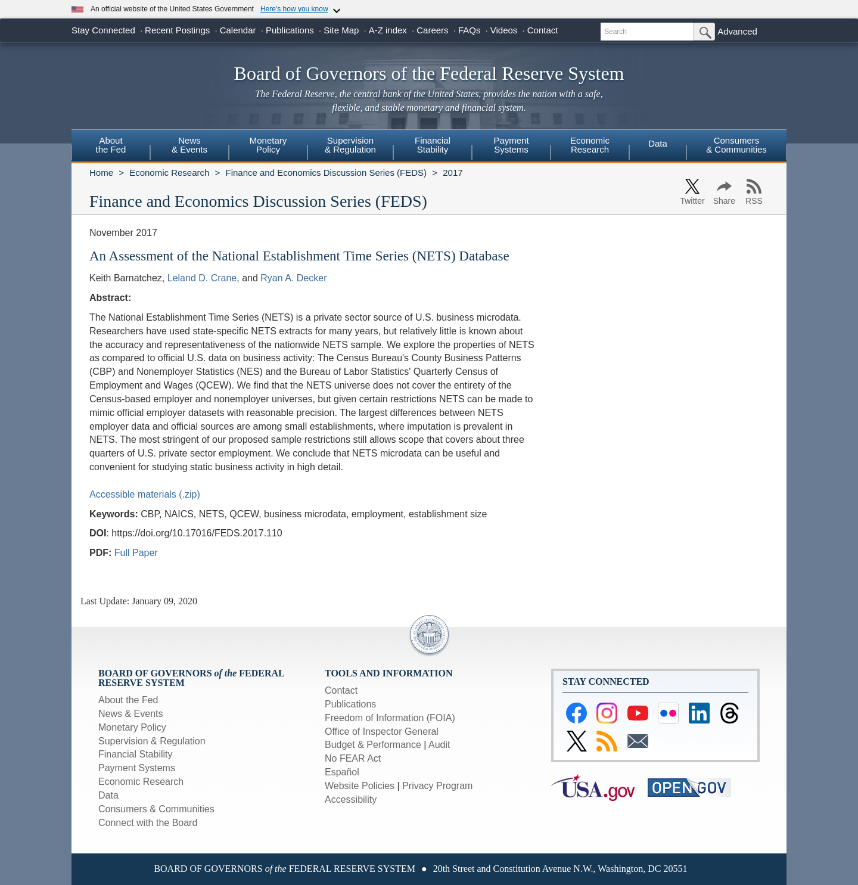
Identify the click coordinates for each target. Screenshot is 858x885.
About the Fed (128, 700)
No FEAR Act (353, 758)
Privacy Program (437, 786)
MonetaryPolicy (268, 144)
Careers (432, 30)
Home (101, 172)
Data (657, 143)
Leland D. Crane (202, 278)
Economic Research (169, 172)
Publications (290, 30)
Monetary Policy (132, 727)
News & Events (130, 714)
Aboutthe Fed (111, 144)
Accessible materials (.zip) (144, 494)
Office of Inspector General (382, 731)
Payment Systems (136, 768)
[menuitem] (111, 146)
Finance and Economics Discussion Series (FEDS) (326, 172)
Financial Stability (135, 754)
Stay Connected (103, 30)
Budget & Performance (373, 745)
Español (342, 772)
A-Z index (388, 30)
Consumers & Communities (736, 144)
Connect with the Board (147, 823)
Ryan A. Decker (293, 278)
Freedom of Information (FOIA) (390, 718)
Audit (439, 745)
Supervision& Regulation (350, 144)
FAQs (469, 30)
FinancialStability (432, 144)
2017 (452, 172)
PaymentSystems (511, 144)
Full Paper (136, 553)
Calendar (238, 30)
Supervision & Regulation (152, 741)
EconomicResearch (590, 144)
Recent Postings (177, 30)
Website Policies (359, 786)
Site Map (341, 30)
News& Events (189, 144)
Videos (504, 30)
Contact (542, 30)
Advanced (737, 31)
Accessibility (351, 799)
